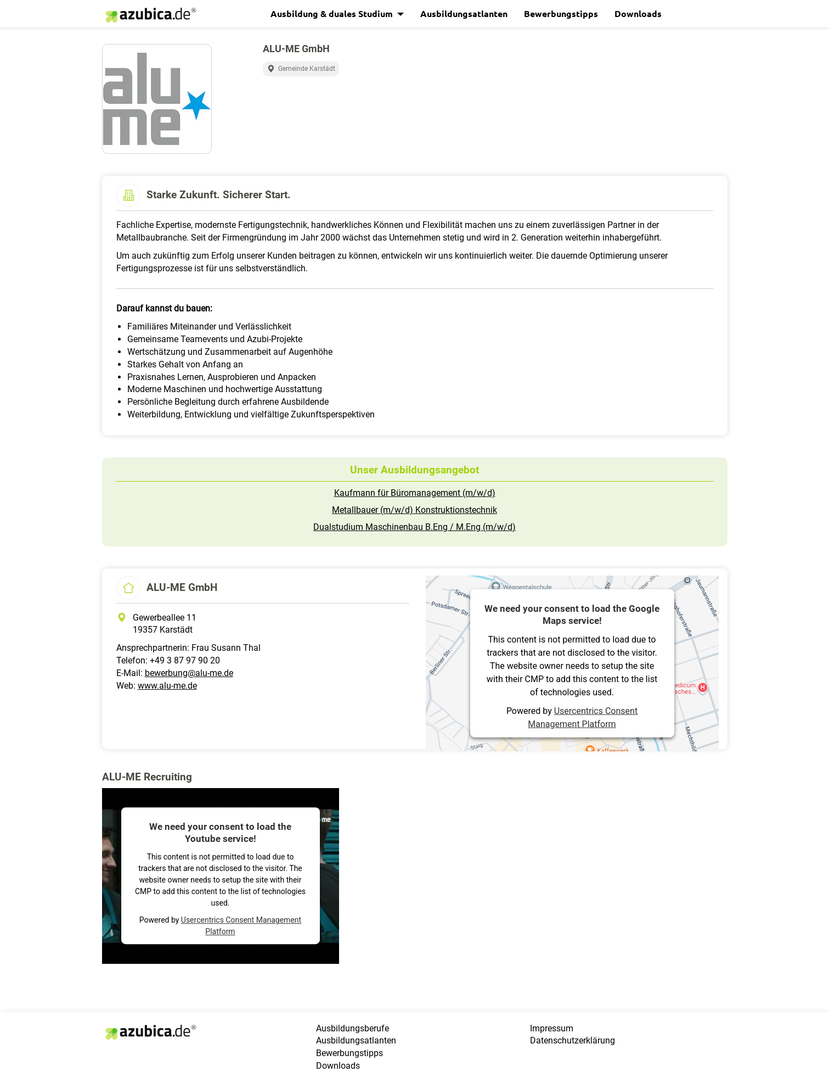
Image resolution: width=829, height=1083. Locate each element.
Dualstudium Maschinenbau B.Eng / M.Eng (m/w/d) (414, 527)
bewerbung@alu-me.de (189, 673)
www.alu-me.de (167, 685)
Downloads (638, 13)
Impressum (551, 1028)
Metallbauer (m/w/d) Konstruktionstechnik (414, 510)
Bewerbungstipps (561, 13)
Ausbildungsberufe (352, 1028)
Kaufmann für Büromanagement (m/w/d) (414, 493)
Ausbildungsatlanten (463, 13)
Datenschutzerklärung (572, 1040)
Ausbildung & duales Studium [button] (332, 13)
